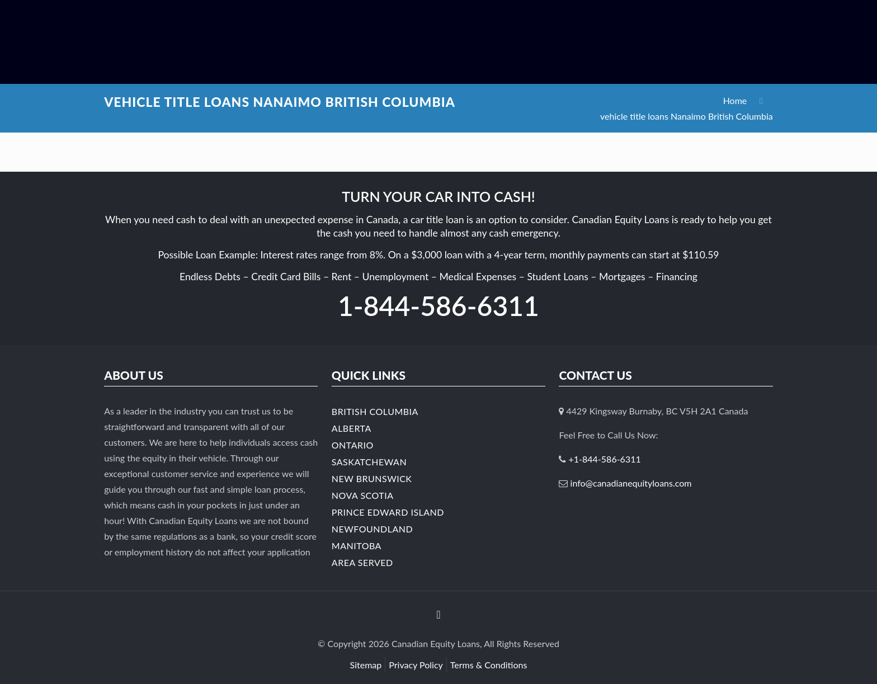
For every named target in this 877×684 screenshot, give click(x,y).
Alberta (351, 428)
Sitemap (366, 664)
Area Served (362, 562)
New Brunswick (372, 478)
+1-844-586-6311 (605, 459)
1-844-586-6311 (438, 306)
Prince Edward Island (388, 512)
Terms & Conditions (488, 664)
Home (735, 100)
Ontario (353, 445)
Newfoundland (372, 528)
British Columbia (375, 411)
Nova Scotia (363, 495)
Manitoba (356, 545)
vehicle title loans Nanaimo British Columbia (686, 116)
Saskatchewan (369, 461)
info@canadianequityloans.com (631, 483)
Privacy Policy (416, 664)
